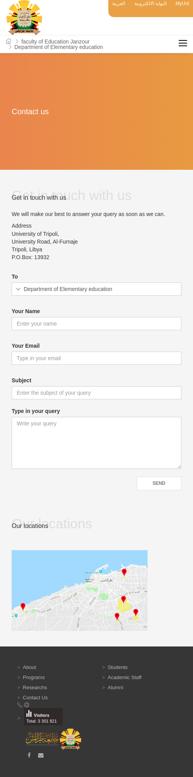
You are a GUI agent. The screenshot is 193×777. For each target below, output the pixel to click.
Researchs (35, 687)
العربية (118, 3)
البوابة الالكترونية (150, 3)
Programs (34, 677)
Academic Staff (124, 677)
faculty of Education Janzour (55, 41)
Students (117, 667)
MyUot (182, 3)
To (15, 277)
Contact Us (35, 697)
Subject (21, 380)
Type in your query (36, 411)
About (29, 667)
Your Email (26, 346)
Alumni (115, 687)
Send (159, 483)
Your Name (26, 311)
